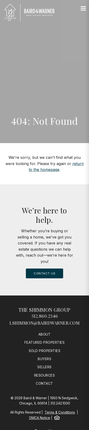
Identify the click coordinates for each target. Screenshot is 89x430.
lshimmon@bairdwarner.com (44, 323)
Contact (44, 383)
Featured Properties (44, 342)
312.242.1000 (60, 403)
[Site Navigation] (83, 8)
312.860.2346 (44, 316)
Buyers (44, 359)
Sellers (44, 367)
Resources (44, 375)
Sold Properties (45, 351)
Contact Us (44, 273)
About (44, 334)
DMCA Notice (39, 418)
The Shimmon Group (44, 309)
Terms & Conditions (60, 412)
